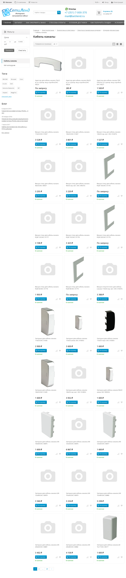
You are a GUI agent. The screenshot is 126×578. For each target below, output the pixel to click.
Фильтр (9, 32)
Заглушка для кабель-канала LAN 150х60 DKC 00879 (78, 494)
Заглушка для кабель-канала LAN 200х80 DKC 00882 (78, 546)
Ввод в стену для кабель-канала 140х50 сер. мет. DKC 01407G (108, 133)
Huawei (5, 92)
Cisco (21, 79)
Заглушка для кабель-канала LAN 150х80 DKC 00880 (109, 494)
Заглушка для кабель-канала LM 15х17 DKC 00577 (108, 546)
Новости (33, 2)
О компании (20, 2)
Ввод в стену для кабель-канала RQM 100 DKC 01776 (108, 185)
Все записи (5, 133)
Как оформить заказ (36, 22)
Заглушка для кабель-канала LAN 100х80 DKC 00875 (47, 443)
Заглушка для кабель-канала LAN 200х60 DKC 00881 (47, 546)
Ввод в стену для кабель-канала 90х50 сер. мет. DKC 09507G (77, 185)
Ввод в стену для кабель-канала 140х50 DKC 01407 (77, 133)
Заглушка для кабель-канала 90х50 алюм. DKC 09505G (109, 391)
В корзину (40, 92)
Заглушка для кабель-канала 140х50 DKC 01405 (45, 391)
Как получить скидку (101, 22)
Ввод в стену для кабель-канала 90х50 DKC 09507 (47, 185)
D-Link (5, 84)
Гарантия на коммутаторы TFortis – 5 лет (15, 112)
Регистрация (117, 2)
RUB (97, 2)
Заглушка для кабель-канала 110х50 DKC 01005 (45, 339)
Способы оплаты (57, 22)
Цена (15, 37)
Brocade (13, 79)
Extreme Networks (8, 88)
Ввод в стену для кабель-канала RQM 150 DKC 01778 (77, 236)
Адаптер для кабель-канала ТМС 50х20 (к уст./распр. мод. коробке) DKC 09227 (109, 82)
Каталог (18, 22)
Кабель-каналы (10, 61)
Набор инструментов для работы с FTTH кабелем (14, 128)
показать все (7, 96)
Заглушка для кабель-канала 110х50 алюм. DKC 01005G (76, 339)
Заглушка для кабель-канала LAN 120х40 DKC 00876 (78, 443)
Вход (105, 2)
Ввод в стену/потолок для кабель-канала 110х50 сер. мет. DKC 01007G (109, 288)
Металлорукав (9, 65)
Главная (7, 22)
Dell (11, 84)
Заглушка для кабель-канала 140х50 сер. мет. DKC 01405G (76, 391)
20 (47, 569)
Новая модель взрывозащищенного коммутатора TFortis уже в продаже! (15, 120)
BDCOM (5, 79)
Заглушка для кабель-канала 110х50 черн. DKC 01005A (107, 339)
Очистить (22, 50)
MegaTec (14, 92)
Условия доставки (78, 22)
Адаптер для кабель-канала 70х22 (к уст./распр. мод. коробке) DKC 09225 (47, 82)
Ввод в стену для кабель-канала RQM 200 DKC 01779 (108, 236)
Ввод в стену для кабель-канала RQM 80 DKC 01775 (77, 288)
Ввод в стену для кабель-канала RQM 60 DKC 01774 (47, 288)
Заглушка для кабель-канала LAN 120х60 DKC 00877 (109, 443)
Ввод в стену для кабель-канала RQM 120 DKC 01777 (47, 236)
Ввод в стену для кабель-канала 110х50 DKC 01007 (47, 133)
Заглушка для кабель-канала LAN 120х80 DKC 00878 (47, 494)
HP (18, 88)
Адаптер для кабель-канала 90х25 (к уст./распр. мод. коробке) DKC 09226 (78, 82)
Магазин (7, 2)
